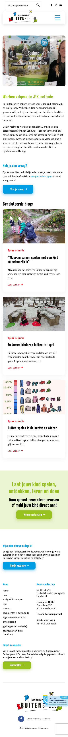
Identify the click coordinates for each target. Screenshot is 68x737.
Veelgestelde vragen (12, 599)
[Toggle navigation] (57, 17)
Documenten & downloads (16, 612)
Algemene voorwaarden (14, 617)
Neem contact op (33, 514)
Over (5, 595)
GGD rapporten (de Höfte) (15, 626)
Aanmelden (15, 665)
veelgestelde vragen (41, 176)
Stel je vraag (17, 189)
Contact (6, 608)
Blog (5, 604)
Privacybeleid (9, 621)
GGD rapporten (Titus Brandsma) (12, 632)
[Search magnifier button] (38, 5)
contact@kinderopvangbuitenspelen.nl (51, 594)
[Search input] (21, 5)
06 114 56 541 (44, 589)
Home (5, 590)
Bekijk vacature (18, 565)
